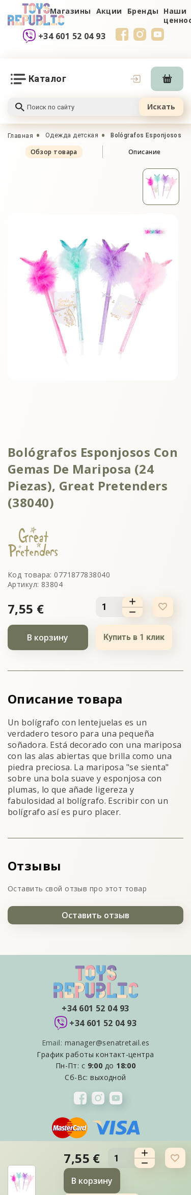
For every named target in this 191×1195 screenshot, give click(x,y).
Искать (161, 106)
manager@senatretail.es (107, 1042)
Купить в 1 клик (134, 637)
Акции (109, 11)
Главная (20, 135)
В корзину (47, 637)
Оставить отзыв (95, 915)
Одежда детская (71, 135)
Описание (144, 152)
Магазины (70, 11)
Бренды (143, 11)
